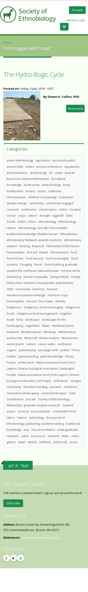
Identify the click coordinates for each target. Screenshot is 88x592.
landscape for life (54, 320)
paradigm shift (48, 350)
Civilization (66, 197)
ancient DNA (14, 167)
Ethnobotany (69, 234)
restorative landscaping (22, 393)
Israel (10, 320)
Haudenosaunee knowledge (25, 295)
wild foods (60, 442)
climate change (16, 203)
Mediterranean (31, 332)
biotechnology (51, 185)
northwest (64, 344)
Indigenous (14, 307)
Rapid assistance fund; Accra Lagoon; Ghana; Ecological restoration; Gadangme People (40, 368)
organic (11, 350)
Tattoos (22, 418)
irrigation (66, 313)
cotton (63, 209)
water (22, 442)
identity (60, 301)
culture (32, 215)
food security (35, 258)
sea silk (31, 399)
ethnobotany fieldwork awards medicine (34, 240)
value (25, 436)
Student (67, 405)
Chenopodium (16, 197)
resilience (70, 387)
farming (24, 246)
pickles (65, 350)
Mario (46, 326)
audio (59, 173)
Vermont (53, 436)
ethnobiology (47, 222)
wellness (45, 442)
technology (36, 418)
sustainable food (64, 411)
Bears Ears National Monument (27, 179)
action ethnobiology (19, 160)
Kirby (19, 320)
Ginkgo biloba (59, 277)
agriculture (43, 160)
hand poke (23, 289)
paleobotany (27, 350)
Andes (29, 167)
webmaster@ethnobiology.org (40, 537)
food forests (15, 258)
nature (31, 344)
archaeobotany (17, 173)
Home (7, 42)
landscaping (14, 326)
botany (30, 191)
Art (51, 173)
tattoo (10, 418)
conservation (48, 209)
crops (22, 215)
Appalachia (71, 167)
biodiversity (32, 185)
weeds (32, 442)
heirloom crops (58, 295)
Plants (69, 356)
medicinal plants (63, 326)
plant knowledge (51, 356)
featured (38, 246)
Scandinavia (14, 399)
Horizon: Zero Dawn (39, 301)
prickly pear (26, 362)
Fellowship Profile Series (62, 246)
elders (22, 222)
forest (38, 264)
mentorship (14, 338)
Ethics (32, 222)
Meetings (50, 332)
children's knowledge (42, 197)
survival (23, 411)
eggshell (58, 215)
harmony (38, 289)
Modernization (49, 338)
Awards (70, 173)
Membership (67, 332)
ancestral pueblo (63, 160)
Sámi (72, 393)
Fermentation (15, 252)
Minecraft (30, 338)
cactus (41, 191)
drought (44, 215)
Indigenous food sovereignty (43, 307)
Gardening (13, 277)
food (74, 252)
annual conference (49, 167)
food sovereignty (57, 258)
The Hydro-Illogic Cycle (33, 74)
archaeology (38, 173)
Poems (11, 362)
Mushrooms (70, 338)
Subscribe (13, 503)
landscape (32, 320)
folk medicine (59, 252)
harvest (52, 289)
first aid (32, 252)
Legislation (32, 326)
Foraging (26, 264)
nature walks (46, 344)
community (36, 203)
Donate (77, 10)
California (54, 191)
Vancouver (38, 436)
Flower (43, 252)
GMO (9, 289)
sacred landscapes (54, 393)
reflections (61, 381)
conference (29, 209)
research (55, 387)
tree (26, 430)
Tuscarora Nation (43, 430)
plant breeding (28, 356)
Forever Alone (70, 271)
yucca (73, 442)
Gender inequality (35, 277)
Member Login (76, 20)
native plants (15, 344)
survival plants (40, 411)
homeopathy (15, 301)
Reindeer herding (35, 387)
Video (65, 436)
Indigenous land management (37, 313)
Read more (76, 109)
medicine (12, 332)
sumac (10, 411)
